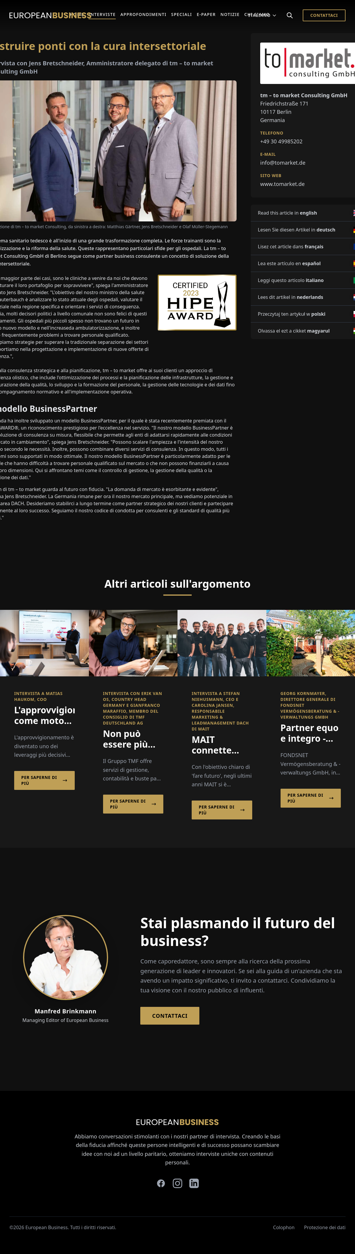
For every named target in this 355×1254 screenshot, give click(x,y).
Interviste (102, 14)
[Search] (289, 15)
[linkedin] (194, 1183)
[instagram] (177, 1183)
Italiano (262, 15)
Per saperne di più (44, 780)
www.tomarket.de (282, 183)
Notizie (230, 14)
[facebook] (161, 1183)
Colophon (284, 1227)
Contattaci (324, 15)
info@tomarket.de (282, 162)
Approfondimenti (143, 14)
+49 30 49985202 (281, 141)
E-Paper (206, 14)
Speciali (181, 14)
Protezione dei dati (325, 1227)
